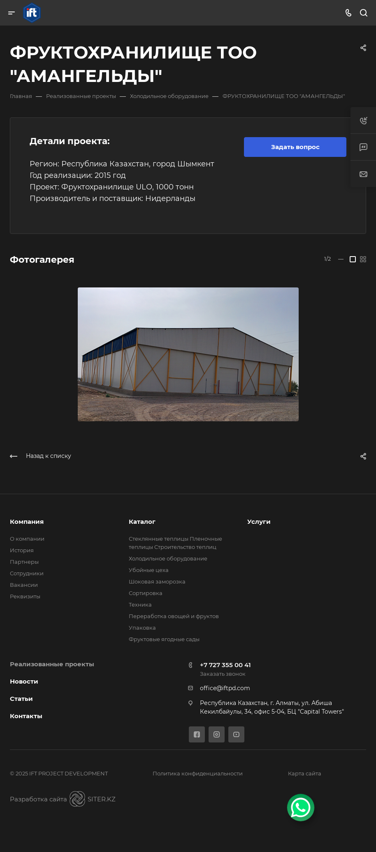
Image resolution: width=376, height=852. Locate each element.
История (22, 550)
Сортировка (145, 593)
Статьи (21, 699)
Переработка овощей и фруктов (174, 616)
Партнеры (24, 561)
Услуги (259, 521)
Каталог (142, 521)
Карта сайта (304, 773)
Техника (140, 604)
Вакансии (24, 584)
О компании (27, 538)
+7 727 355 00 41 (225, 665)
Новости (24, 681)
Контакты (26, 716)
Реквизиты (25, 596)
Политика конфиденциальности (198, 773)
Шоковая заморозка (157, 581)
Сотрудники (27, 573)
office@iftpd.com (225, 688)
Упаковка (142, 627)
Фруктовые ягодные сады (164, 639)
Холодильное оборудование (168, 558)
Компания (27, 521)
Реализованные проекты (52, 664)
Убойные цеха (149, 570)
